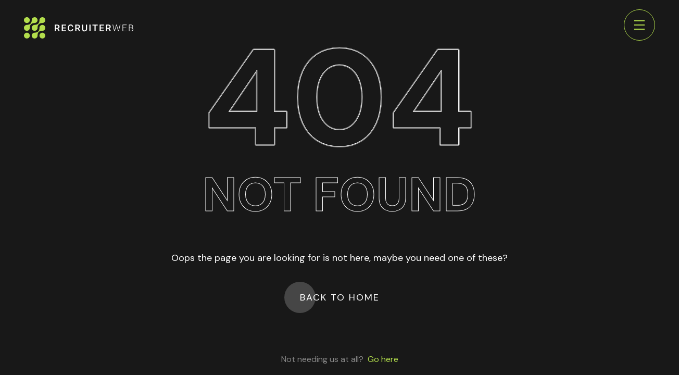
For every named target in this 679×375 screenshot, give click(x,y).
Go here (383, 359)
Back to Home (340, 297)
